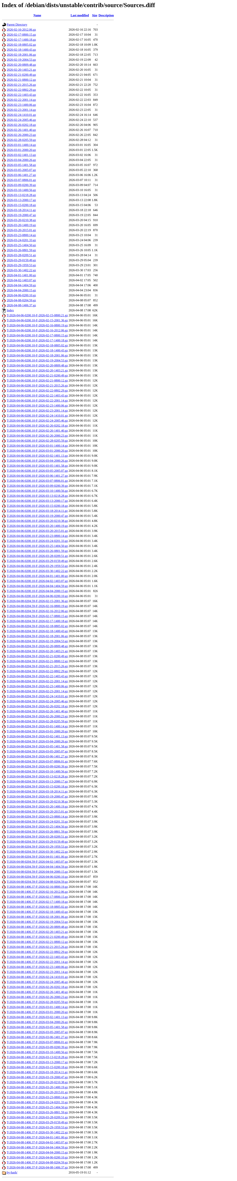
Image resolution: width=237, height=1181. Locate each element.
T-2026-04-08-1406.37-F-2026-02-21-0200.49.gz (37, 936)
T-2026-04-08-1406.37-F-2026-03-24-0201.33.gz (37, 1102)
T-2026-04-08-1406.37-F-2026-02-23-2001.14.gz (37, 972)
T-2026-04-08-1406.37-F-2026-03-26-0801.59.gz (37, 1112)
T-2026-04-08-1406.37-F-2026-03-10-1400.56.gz (37, 1052)
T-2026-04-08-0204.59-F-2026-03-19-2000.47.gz (37, 796)
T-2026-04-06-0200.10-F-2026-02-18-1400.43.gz (37, 350)
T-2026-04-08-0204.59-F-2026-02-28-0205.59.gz (37, 721)
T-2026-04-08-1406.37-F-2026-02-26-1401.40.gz (37, 992)
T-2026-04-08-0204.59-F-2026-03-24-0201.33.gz (37, 821)
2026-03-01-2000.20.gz (21, 150)
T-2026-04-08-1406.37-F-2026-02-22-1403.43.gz (37, 957)
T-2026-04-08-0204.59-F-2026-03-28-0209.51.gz (37, 836)
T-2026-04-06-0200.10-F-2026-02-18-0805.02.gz (37, 345)
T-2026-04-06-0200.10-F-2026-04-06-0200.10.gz (37, 596)
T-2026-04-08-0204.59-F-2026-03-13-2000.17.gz (37, 781)
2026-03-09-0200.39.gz (21, 185)
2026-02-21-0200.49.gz (21, 74)
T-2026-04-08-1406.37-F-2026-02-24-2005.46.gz (37, 982)
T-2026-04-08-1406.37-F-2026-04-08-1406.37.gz (37, 1167)
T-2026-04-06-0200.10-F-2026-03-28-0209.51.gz (37, 556)
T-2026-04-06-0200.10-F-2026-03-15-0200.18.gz (37, 505)
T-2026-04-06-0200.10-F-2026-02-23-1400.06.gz (37, 405)
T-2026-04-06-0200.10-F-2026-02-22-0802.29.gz (37, 390)
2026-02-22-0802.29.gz (21, 89)
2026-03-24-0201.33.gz (21, 240)
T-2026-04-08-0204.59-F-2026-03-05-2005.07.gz (37, 751)
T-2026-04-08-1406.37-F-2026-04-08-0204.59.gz (37, 1162)
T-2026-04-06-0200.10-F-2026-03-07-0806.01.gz (37, 480)
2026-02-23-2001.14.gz (21, 109)
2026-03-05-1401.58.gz (21, 165)
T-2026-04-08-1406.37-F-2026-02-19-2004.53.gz (37, 921)
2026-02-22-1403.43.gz (21, 94)
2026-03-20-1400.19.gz (21, 225)
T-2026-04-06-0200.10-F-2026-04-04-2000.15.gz (37, 591)
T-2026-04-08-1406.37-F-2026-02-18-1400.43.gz (37, 911)
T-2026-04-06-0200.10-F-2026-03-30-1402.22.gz (37, 571)
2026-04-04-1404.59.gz (21, 285)
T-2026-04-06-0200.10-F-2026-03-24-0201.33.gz (37, 540)
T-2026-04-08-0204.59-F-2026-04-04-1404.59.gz (37, 866)
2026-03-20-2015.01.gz (21, 230)
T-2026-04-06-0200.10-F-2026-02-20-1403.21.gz (37, 370)
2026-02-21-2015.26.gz (21, 84)
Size (94, 15)
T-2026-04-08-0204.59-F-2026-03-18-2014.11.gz (37, 791)
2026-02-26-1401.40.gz (21, 129)
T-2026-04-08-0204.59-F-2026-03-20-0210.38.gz (37, 801)
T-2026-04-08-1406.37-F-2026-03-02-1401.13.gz (37, 1017)
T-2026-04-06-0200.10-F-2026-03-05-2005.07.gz (37, 470)
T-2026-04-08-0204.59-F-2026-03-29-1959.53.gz (37, 846)
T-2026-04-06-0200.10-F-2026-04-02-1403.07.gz (37, 581)
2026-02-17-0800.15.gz (21, 34)
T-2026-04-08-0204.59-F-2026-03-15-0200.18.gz (37, 786)
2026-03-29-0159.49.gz (21, 260)
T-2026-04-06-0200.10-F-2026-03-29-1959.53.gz (37, 566)
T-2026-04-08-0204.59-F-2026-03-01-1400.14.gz (37, 726)
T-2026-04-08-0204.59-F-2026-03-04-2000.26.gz (37, 741)
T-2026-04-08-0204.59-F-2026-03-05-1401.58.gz (37, 746)
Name (37, 15)
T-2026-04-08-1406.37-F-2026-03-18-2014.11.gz (37, 1072)
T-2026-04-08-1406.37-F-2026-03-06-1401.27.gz (37, 1037)
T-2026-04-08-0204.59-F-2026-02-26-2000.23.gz (37, 716)
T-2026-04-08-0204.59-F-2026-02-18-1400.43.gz (37, 631)
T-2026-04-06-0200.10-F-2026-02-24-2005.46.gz (37, 420)
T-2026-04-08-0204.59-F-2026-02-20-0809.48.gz (37, 646)
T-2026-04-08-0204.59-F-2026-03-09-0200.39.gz (37, 766)
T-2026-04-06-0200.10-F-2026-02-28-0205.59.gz (37, 440)
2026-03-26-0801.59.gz (21, 250)
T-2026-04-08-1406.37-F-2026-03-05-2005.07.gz (37, 1032)
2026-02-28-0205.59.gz (21, 140)
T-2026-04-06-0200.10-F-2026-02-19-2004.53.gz (37, 360)
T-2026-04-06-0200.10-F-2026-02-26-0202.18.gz (37, 425)
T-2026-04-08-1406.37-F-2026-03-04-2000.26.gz (37, 1022)
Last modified (80, 15)
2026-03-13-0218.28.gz (21, 195)
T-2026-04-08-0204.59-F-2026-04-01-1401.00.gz (37, 856)
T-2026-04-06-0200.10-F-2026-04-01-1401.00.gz (37, 576)
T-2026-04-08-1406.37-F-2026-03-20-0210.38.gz (37, 1082)
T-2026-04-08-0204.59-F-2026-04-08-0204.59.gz (37, 881)
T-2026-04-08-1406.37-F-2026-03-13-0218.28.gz (37, 1057)
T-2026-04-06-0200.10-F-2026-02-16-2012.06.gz (37, 330)
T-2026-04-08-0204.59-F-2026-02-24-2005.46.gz (37, 701)
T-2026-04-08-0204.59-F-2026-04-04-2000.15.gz (37, 871)
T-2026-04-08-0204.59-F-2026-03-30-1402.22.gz (37, 851)
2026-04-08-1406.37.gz (21, 305)
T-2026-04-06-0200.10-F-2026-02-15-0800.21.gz (37, 315)
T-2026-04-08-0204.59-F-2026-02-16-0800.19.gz (37, 606)
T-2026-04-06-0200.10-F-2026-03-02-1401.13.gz (37, 455)
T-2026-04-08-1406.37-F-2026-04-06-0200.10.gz (37, 1157)
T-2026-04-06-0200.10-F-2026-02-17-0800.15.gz (37, 335)
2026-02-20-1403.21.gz (21, 69)
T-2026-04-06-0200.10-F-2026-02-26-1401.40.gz (37, 430)
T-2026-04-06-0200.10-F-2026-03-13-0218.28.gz (37, 495)
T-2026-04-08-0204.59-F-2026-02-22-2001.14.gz (37, 681)
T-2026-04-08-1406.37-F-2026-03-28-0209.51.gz (37, 1117)
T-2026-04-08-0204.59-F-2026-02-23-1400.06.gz (37, 686)
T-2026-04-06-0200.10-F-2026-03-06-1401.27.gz (37, 475)
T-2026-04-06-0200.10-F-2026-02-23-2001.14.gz (37, 410)
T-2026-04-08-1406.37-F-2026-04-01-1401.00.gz (37, 1137)
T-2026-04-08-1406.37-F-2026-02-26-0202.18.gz (37, 987)
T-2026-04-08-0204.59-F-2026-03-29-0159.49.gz (37, 841)
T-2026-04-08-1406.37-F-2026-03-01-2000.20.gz (37, 1012)
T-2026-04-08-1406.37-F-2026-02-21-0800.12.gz (37, 941)
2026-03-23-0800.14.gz (21, 235)
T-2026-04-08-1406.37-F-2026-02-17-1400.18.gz (37, 901)
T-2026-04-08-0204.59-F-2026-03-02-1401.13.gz (37, 736)
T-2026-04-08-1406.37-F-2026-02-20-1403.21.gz (37, 931)
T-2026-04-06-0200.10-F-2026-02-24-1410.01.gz (37, 415)
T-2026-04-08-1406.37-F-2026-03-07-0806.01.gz (37, 1042)
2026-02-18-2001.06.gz (21, 54)
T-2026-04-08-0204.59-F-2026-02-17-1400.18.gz (37, 621)
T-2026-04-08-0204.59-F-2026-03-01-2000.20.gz (37, 731)
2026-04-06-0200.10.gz (21, 295)
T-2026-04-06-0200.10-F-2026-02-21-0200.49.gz (37, 375)
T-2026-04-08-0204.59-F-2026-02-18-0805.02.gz (37, 626)
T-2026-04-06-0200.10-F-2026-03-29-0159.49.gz (37, 561)
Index (10, 310)
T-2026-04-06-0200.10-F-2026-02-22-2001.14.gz (37, 400)
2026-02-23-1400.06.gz (21, 104)
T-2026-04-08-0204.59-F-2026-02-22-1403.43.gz (37, 676)
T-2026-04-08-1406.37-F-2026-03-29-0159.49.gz (37, 1122)
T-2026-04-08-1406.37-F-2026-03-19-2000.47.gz (37, 1077)
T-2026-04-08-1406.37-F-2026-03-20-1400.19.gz (37, 1087)
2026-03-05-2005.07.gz (21, 170)
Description (106, 15)
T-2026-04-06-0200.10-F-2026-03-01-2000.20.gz (37, 450)
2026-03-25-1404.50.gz (21, 245)
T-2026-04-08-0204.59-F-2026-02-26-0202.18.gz (37, 706)
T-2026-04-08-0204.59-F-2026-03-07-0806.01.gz (37, 761)
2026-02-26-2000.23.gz (21, 134)
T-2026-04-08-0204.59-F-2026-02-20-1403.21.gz (37, 651)
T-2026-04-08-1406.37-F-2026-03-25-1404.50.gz (37, 1107)
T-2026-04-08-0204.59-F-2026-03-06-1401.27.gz (37, 756)
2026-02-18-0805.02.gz (21, 44)
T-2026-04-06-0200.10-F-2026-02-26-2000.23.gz (37, 435)
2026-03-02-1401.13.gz (21, 155)
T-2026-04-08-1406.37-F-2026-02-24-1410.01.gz (37, 977)
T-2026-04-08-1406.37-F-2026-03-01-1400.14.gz (37, 1007)
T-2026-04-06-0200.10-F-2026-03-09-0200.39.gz (37, 485)
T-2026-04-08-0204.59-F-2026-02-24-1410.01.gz (37, 696)
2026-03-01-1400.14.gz (21, 145)
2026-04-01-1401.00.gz (21, 275)
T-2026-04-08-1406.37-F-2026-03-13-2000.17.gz (37, 1062)
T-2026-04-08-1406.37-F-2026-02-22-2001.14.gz (37, 962)
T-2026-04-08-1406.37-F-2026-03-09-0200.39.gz (37, 1047)
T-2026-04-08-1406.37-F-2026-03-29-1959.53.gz (37, 1127)
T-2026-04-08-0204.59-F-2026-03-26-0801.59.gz (37, 831)
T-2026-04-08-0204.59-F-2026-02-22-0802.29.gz (37, 671)
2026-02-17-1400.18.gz (21, 39)
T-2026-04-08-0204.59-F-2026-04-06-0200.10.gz (37, 876)
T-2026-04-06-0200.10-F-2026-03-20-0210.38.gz (37, 520)
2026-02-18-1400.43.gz (21, 49)
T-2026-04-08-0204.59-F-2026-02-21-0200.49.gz (37, 656)
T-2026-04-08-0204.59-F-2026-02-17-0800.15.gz (37, 616)
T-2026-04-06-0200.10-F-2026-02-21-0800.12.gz (37, 380)
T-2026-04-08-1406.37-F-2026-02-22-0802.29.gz (37, 952)
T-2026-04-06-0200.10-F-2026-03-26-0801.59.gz (37, 551)
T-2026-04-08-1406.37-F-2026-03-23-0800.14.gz (37, 1097)
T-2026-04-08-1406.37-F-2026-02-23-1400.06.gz (37, 967)
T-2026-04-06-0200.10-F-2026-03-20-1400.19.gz (37, 525)
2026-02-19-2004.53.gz (21, 59)
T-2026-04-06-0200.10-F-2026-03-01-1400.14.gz (37, 445)
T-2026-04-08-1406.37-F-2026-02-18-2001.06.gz (37, 916)
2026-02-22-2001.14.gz (21, 99)
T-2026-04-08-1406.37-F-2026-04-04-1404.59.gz (37, 1147)
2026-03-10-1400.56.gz (21, 190)
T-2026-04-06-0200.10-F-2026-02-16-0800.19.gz (37, 325)
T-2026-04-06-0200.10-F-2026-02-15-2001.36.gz (37, 320)
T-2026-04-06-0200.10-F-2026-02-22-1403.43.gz (37, 395)
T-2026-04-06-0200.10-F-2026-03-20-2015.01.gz (37, 530)
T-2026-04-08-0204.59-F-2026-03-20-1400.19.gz (37, 806)
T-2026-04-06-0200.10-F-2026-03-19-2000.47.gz (37, 515)
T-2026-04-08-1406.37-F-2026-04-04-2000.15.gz (37, 1152)
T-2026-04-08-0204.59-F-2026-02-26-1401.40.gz (37, 711)
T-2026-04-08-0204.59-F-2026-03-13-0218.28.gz (37, 776)
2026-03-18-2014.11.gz (21, 210)
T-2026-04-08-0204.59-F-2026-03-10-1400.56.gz (37, 771)
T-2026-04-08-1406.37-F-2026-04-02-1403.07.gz (37, 1142)
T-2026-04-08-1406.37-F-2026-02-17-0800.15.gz (37, 896)
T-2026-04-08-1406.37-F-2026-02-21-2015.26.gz (37, 947)
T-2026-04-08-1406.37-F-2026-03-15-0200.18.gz (37, 1067)
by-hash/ (12, 1172)
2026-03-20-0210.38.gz (21, 220)
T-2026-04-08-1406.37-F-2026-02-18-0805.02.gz (37, 906)
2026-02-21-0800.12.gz (21, 79)
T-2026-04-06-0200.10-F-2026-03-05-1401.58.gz (37, 465)
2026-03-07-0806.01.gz (21, 180)
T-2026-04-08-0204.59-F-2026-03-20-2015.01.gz (37, 811)
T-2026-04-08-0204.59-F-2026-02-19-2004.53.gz (37, 641)
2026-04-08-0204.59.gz (21, 300)
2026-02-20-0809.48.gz (21, 64)
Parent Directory (17, 24)
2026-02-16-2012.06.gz (21, 29)
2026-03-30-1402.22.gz (21, 270)
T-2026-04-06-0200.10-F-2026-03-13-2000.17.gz (37, 500)
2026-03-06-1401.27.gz (21, 175)
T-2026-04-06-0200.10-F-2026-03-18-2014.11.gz (37, 510)
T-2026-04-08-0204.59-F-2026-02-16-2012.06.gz (37, 611)
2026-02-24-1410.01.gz (21, 114)
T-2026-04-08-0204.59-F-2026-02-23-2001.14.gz (37, 691)
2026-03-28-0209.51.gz (21, 255)
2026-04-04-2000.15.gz (21, 290)
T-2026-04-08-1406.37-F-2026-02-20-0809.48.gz (37, 926)
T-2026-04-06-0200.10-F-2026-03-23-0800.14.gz (37, 535)
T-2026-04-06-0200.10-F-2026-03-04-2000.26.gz (37, 460)
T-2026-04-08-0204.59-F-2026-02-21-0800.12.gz (37, 661)
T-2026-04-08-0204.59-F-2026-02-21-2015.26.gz (37, 666)
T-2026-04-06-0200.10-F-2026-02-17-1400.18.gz (37, 340)
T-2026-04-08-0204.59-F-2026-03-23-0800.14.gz (37, 816)
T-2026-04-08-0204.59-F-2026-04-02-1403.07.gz (37, 861)
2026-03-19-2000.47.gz (21, 215)
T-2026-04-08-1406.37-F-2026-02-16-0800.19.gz (37, 886)
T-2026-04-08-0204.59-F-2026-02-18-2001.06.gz (37, 636)
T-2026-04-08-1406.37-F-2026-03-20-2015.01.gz (37, 1092)
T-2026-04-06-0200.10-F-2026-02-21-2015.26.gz (37, 385)
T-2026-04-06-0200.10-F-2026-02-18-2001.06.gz (37, 355)
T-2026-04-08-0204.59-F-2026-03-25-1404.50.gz (37, 826)
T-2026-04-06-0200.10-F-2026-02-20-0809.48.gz (37, 365)
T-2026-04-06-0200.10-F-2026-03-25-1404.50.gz (37, 546)
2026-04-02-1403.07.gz (21, 280)
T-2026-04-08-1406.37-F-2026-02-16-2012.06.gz (37, 891)
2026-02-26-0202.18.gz (21, 124)
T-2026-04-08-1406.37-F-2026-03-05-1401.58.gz (37, 1027)
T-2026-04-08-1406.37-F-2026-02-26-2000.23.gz (37, 997)
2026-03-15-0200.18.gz (21, 205)
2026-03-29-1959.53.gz (21, 265)
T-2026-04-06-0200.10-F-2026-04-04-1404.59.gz (37, 586)
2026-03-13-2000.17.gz (21, 200)
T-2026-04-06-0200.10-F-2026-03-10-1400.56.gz (37, 490)
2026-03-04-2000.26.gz (21, 160)
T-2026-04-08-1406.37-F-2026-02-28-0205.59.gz (37, 1002)
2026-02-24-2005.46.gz (21, 119)
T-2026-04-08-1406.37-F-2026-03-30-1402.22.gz (37, 1132)
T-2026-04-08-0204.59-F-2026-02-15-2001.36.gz (37, 601)
